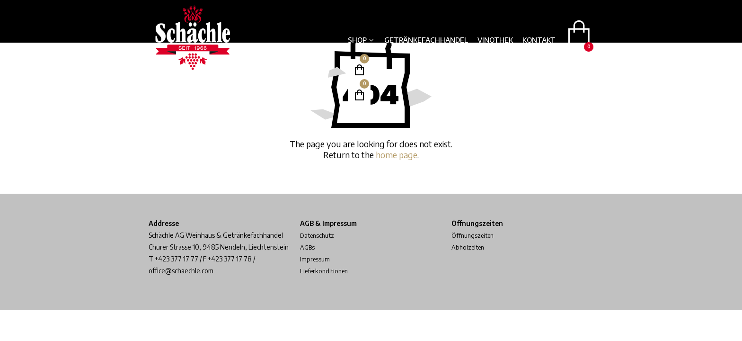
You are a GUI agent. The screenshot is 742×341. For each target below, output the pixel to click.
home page (396, 154)
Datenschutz (319, 235)
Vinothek (495, 40)
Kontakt (539, 40)
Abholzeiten (469, 247)
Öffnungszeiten (474, 235)
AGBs (308, 247)
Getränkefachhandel (426, 40)
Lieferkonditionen (326, 271)
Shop (357, 40)
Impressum (315, 259)
